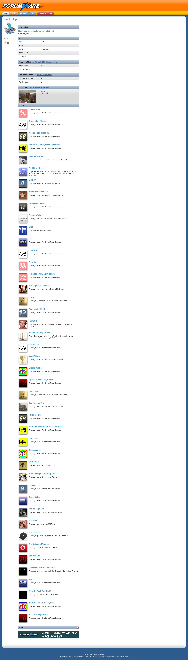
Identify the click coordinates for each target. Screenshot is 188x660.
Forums (94, 656)
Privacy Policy (106, 656)
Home (122, 656)
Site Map (117, 656)
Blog (65, 656)
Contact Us (88, 656)
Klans (99, 656)
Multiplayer (80, 656)
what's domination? (44, 75)
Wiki (112, 656)
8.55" (9, 38)
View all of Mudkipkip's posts (46, 62)
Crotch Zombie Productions (96, 654)
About (61, 656)
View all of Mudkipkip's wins (38, 88)
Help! (126, 656)
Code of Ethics (72, 656)
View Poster (45, 93)
